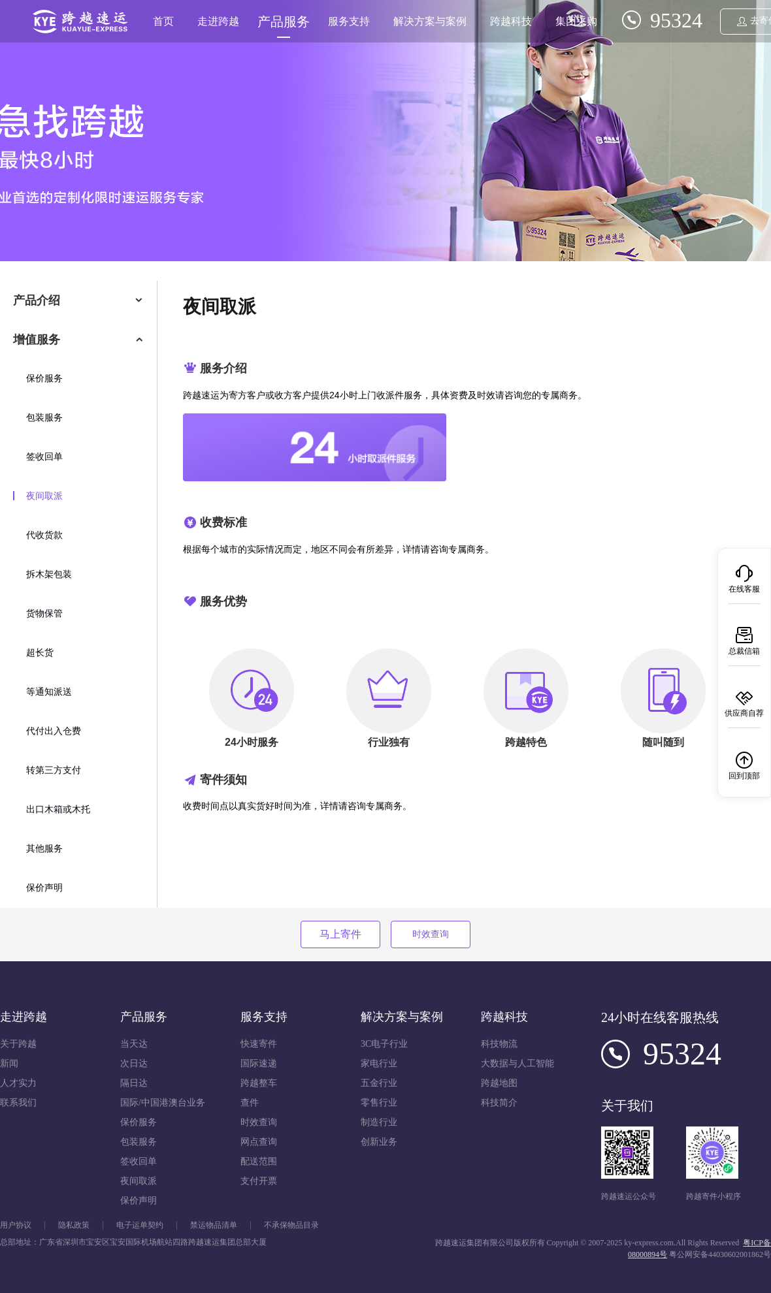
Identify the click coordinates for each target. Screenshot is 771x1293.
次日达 (134, 1063)
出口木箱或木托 (58, 809)
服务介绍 (223, 368)
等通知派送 (49, 692)
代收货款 (44, 535)
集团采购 (576, 21)
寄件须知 (223, 779)
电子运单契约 (139, 1225)
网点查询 (258, 1142)
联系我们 (18, 1103)
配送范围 (258, 1161)
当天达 (134, 1044)
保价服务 (44, 378)
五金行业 (379, 1083)
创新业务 (379, 1142)
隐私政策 (74, 1225)
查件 (249, 1103)
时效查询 (430, 934)
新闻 (9, 1063)
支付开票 (258, 1181)
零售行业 (379, 1103)
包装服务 (44, 418)
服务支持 (349, 21)
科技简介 (499, 1103)
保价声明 (44, 888)
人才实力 (18, 1083)
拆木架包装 (49, 574)
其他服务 (44, 849)
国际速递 (258, 1063)
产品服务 (283, 21)
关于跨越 (18, 1044)
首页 (163, 21)
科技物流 (499, 1044)
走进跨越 (218, 21)
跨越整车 (258, 1083)
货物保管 (44, 613)
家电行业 (379, 1063)
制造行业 (379, 1122)
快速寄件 (258, 1044)
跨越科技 (511, 21)
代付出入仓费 (53, 731)
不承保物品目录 (291, 1225)
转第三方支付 (53, 770)
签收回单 (44, 457)
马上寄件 (340, 934)
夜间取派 (44, 496)
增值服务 (36, 339)
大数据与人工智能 (517, 1063)
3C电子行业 (384, 1044)
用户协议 (15, 1225)
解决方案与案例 (430, 21)
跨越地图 (499, 1083)
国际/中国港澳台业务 (162, 1103)
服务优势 (223, 601)
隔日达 (134, 1083)
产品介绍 (36, 300)
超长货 (40, 653)
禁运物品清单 (213, 1225)
